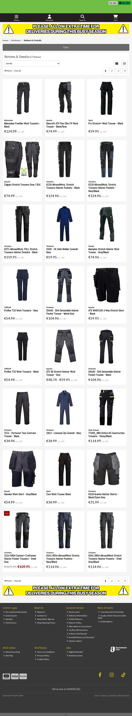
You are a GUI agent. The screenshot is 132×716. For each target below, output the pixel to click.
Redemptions (105, 621)
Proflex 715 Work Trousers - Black (21, 371)
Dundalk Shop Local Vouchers (81, 637)
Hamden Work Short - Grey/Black (20, 494)
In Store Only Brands (77, 633)
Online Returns (75, 619)
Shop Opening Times (45, 622)
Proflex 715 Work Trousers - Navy (21, 310)
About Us (40, 612)
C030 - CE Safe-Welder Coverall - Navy (62, 250)
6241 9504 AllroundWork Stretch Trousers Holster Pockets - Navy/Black (62, 559)
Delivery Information (77, 615)
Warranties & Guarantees (79, 626)
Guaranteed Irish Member (111, 612)
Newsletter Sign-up (44, 619)
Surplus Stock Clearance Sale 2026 (112, 616)
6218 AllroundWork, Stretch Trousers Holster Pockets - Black (63, 186)
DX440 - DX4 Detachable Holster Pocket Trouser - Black (104, 373)
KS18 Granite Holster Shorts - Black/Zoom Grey (103, 495)
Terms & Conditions (45, 652)
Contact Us (41, 615)
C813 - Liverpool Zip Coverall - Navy (63, 433)
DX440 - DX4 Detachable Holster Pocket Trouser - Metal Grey (62, 312)
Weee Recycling (11, 652)
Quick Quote (10, 615)
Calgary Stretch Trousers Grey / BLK (22, 184)
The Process (10, 622)
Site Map (8, 655)
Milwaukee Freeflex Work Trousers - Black (22, 125)
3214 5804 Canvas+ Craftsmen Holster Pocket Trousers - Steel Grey (20, 559)
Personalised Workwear (15, 612)
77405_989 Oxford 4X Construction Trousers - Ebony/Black (106, 434)
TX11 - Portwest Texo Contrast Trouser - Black (20, 434)
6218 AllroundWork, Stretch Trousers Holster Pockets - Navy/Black (102, 188)
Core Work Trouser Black (58, 494)
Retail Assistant (75, 655)
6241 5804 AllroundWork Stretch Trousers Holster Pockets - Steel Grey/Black (105, 559)
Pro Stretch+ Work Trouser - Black (105, 123)
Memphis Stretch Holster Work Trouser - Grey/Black (103, 250)
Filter (66, 47)
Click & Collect (74, 641)
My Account (73, 612)
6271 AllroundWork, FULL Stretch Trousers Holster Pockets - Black (20, 250)
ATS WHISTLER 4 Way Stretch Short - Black (106, 312)
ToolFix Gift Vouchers (77, 630)
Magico (104, 695)
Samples (8, 619)
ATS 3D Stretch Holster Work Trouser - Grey (60, 373)
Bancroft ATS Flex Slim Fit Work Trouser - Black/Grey (62, 125)
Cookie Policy (42, 659)
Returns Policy (74, 622)
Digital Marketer (75, 652)
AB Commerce (123, 695)
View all (17, 70)
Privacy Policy (42, 655)
